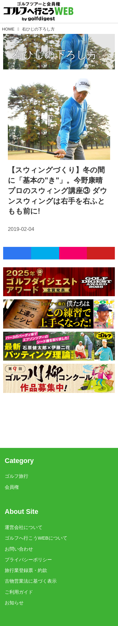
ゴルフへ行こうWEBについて (36, 538)
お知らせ (14, 602)
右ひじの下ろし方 (55, 54)
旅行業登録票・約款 (26, 570)
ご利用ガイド (19, 592)
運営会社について (23, 527)
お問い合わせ (19, 549)
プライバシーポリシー (28, 559)
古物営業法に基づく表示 (31, 581)
